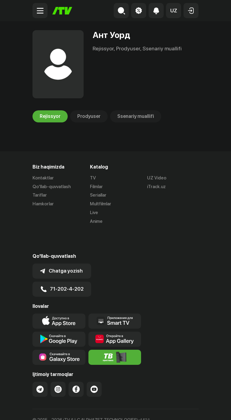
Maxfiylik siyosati (89, 409)
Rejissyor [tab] (50, 116)
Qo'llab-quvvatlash (51, 186)
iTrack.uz (156, 186)
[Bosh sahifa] (62, 11)
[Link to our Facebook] (76, 367)
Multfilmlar (100, 204)
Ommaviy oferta (48, 409)
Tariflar (39, 195)
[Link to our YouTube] (94, 367)
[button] (173, 10)
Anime (96, 221)
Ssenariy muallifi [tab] (135, 116)
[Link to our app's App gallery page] (114, 317)
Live (94, 212)
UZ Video (156, 178)
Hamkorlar (43, 204)
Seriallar (98, 195)
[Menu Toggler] (40, 10)
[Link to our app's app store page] (58, 299)
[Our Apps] (114, 299)
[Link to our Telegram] (40, 367)
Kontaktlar (43, 178)
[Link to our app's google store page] (58, 317)
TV (93, 178)
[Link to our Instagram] (58, 367)
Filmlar (96, 186)
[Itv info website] (114, 335)
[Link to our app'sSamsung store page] (58, 335)
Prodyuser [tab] (89, 116)
